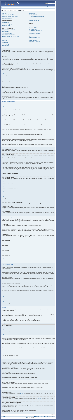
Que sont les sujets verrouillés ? (5, 45)
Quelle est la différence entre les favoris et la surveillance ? (35, 32)
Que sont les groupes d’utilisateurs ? (33, 14)
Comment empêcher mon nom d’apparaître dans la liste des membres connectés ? (11, 21)
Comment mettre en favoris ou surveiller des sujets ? (35, 33)
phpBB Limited (21, 393)
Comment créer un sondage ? (5, 31)
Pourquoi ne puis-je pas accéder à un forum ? (7, 33)
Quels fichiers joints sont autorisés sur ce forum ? (34, 37)
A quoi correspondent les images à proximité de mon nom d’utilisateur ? (10, 24)
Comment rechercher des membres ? (33, 29)
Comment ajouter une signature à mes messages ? (7, 30)
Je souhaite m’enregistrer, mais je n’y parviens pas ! (8, 14)
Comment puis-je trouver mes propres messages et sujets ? (35, 30)
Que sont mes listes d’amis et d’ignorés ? (33, 24)
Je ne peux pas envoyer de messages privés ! (34, 20)
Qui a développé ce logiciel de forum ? (33, 40)
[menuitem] (7, 6)
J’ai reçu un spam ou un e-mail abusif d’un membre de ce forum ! (36, 21)
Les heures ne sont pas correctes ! (6, 22)
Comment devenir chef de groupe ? (33, 15)
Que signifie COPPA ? (4, 13)
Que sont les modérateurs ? (32, 13)
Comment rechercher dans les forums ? (33, 27)
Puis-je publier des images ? (5, 42)
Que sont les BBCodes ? (4, 40)
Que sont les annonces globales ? (6, 43)
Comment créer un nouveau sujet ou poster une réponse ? (8, 29)
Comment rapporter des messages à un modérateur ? (8, 35)
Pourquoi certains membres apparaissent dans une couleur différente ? (37, 16)
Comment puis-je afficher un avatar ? (6, 25)
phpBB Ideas (39, 398)
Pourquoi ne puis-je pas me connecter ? (6, 15)
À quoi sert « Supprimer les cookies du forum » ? (7, 18)
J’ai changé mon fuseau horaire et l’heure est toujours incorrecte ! (9, 23)
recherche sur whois (48, 403)
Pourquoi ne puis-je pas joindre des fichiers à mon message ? (9, 34)
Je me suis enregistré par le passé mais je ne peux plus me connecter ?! (10, 16)
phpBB (40, 124)
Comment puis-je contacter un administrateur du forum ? (35, 42)
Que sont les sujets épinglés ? (5, 44)
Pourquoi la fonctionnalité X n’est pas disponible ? (34, 41)
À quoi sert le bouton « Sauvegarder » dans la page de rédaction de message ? (11, 36)
